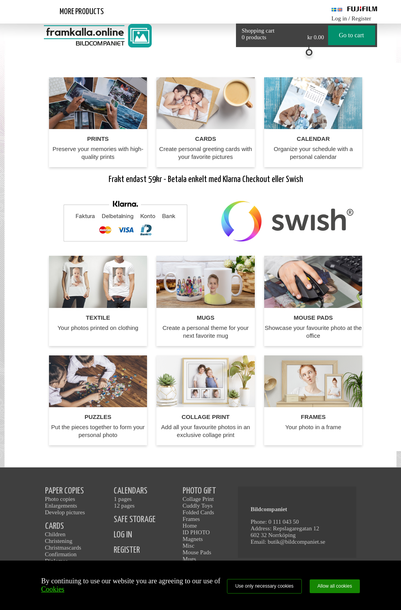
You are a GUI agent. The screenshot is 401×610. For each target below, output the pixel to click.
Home (190, 526)
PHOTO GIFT (199, 490)
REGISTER (127, 550)
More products (82, 12)
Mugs (189, 559)
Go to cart (351, 35)
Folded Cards (198, 512)
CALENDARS (130, 490)
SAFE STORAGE (135, 519)
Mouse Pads (197, 552)
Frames (191, 519)
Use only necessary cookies (264, 586)
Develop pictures (65, 512)
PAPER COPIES (64, 490)
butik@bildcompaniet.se (296, 542)
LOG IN (123, 534)
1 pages (122, 499)
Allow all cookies (335, 586)
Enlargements (61, 506)
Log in (339, 18)
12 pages (124, 506)
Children (55, 534)
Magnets (193, 539)
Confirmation (61, 554)
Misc (188, 546)
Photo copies (60, 499)
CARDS (54, 526)
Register (361, 18)
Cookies (52, 589)
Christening (59, 541)
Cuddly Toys (198, 506)
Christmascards (63, 547)
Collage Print (198, 499)
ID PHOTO (196, 532)
